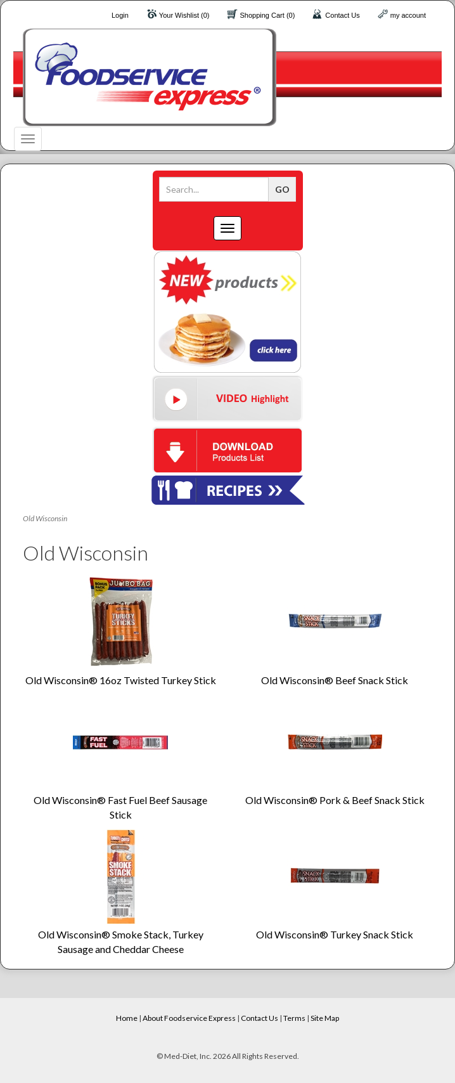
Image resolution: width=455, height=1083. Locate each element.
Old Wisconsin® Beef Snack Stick (334, 680)
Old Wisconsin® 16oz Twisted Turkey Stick (120, 680)
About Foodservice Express (189, 1018)
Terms (294, 1018)
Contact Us (342, 15)
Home (127, 1018)
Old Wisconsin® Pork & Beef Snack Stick (335, 800)
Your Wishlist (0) (184, 15)
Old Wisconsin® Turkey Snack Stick (334, 934)
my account (408, 15)
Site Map (325, 1018)
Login (120, 15)
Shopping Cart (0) (267, 15)
